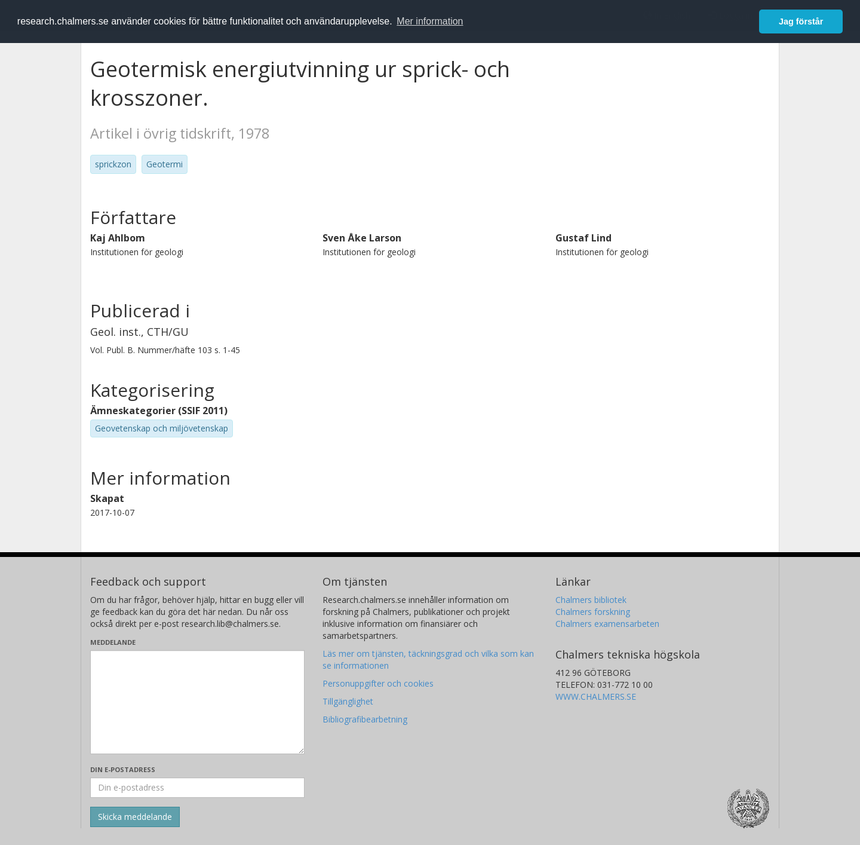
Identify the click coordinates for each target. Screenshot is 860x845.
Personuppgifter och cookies (378, 683)
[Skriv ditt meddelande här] (197, 702)
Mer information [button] (430, 21)
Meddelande (113, 642)
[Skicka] (135, 817)
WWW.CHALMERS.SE (595, 696)
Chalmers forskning (592, 611)
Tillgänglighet (347, 701)
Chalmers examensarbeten (607, 623)
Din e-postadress (122, 769)
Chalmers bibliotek (590, 599)
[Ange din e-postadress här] (197, 787)
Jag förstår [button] (801, 21)
